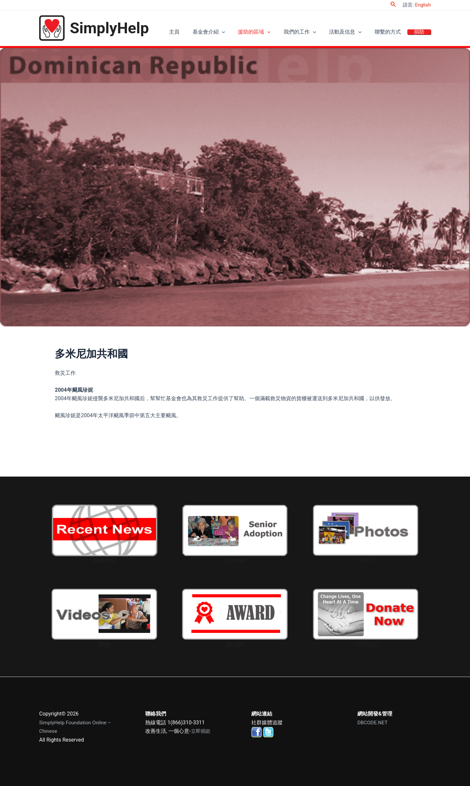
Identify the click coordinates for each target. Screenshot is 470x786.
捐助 (420, 33)
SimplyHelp (109, 28)
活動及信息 (353, 33)
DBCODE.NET (373, 722)
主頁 (195, 33)
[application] (240, 33)
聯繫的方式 (393, 33)
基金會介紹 (227, 33)
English (423, 5)
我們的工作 (311, 33)
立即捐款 (201, 731)
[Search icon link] (393, 5)
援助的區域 (269, 33)
